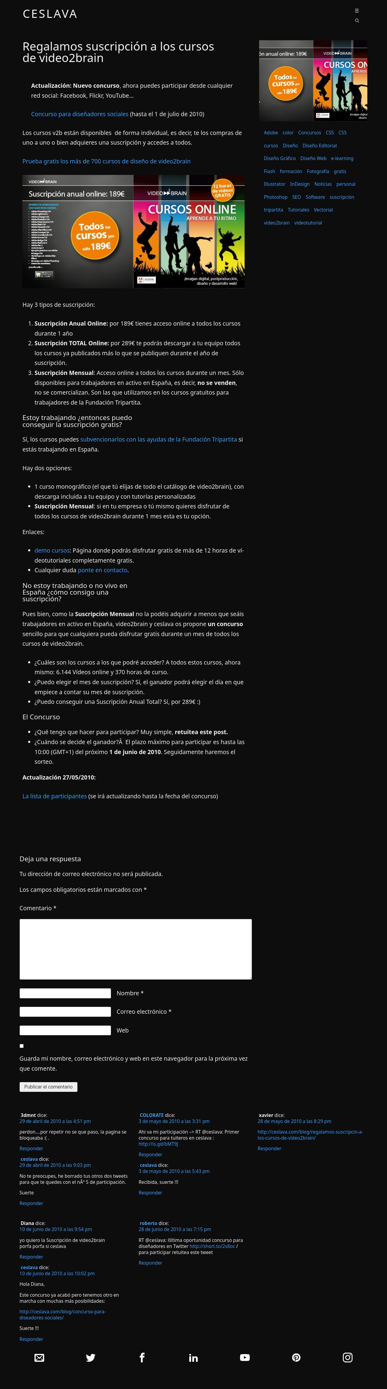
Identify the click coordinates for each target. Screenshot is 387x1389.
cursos (271, 146)
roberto (148, 1223)
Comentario (38, 908)
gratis (340, 171)
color (288, 133)
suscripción (342, 197)
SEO (296, 197)
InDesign (300, 184)
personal (346, 184)
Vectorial (323, 210)
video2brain (277, 223)
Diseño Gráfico (280, 158)
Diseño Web (314, 158)
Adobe (271, 133)
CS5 (330, 133)
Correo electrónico (144, 1011)
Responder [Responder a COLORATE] (150, 1154)
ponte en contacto (102, 570)
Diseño (290, 146)
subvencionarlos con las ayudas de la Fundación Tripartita (158, 439)
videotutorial (308, 223)
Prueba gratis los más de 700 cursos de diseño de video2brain (106, 161)
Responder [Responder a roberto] (150, 1263)
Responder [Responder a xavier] (269, 1148)
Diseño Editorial (320, 146)
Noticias (323, 184)
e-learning (342, 158)
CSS (343, 133)
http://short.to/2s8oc (212, 1246)
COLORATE (152, 1115)
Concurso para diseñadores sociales (80, 114)
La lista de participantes (55, 796)
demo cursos (52, 550)
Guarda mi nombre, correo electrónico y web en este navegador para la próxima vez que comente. (134, 1063)
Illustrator (274, 184)
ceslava (50, 14)
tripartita (273, 210)
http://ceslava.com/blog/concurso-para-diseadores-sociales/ (63, 1315)
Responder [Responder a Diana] (31, 1257)
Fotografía (318, 171)
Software (315, 197)
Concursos (309, 133)
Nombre (130, 993)
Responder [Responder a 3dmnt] (31, 1148)
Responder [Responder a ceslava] (31, 1203)
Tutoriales (298, 210)
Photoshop (276, 197)
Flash (269, 171)
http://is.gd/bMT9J (158, 1144)
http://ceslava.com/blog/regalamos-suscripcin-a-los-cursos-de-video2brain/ (310, 1135)
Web (123, 1030)
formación (291, 171)
